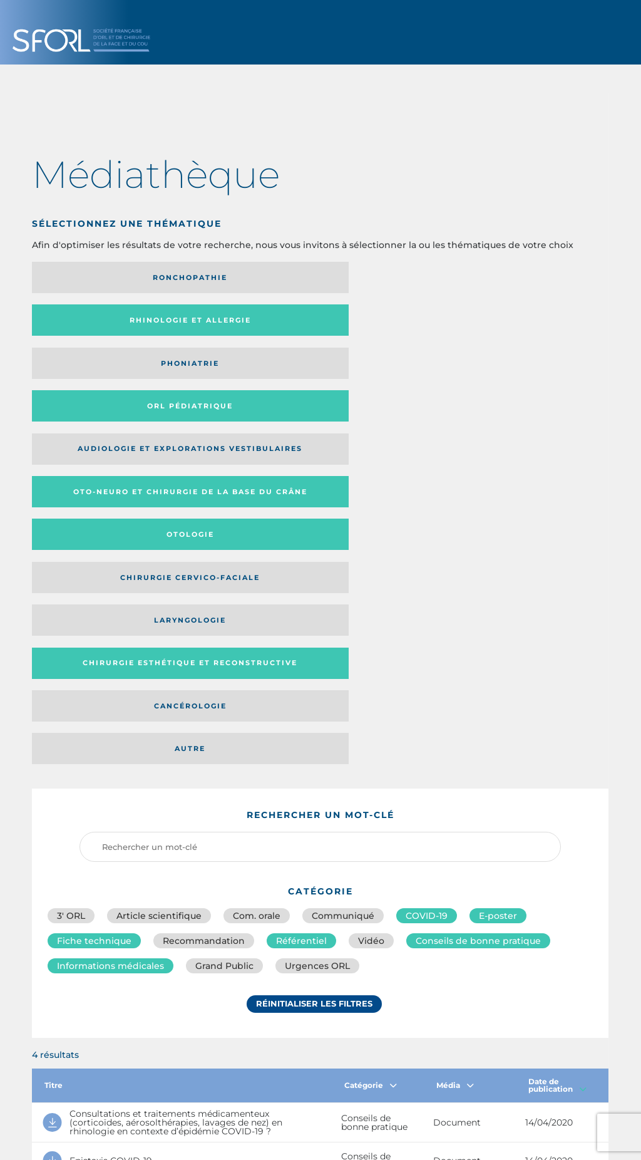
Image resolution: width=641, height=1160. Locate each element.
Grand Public (224, 593)
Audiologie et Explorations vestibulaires (78, 324)
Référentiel (301, 566)
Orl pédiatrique (530, 277)
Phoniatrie (386, 277)
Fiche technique (94, 566)
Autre (530, 371)
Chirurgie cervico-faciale (524, 324)
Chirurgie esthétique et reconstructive (242, 371)
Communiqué (343, 538)
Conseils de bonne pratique (478, 566)
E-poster (498, 538)
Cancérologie (386, 371)
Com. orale (256, 538)
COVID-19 (427, 538)
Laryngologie (99, 371)
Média (455, 713)
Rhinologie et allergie (222, 277)
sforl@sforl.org (275, 1069)
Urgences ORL (317, 593)
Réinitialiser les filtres (314, 634)
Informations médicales (110, 593)
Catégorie (370, 713)
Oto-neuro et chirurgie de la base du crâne (240, 324)
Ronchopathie (98, 277)
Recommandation (204, 566)
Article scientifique (159, 538)
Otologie (386, 324)
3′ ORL (71, 538)
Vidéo (371, 566)
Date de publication (557, 713)
